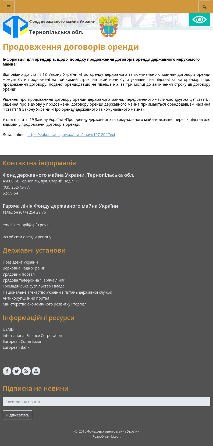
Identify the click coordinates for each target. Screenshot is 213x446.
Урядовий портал (19, 274)
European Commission (22, 341)
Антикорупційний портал (26, 298)
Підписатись (17, 415)
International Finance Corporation (32, 335)
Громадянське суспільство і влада (34, 286)
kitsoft (115, 436)
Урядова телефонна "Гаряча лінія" (34, 280)
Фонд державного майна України (62, 21)
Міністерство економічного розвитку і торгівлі (45, 304)
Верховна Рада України (24, 268)
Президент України (20, 262)
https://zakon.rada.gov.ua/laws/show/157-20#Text (71, 134)
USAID (8, 329)
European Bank (16, 347)
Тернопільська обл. (56, 32)
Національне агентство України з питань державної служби (57, 292)
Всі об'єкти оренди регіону (27, 236)
